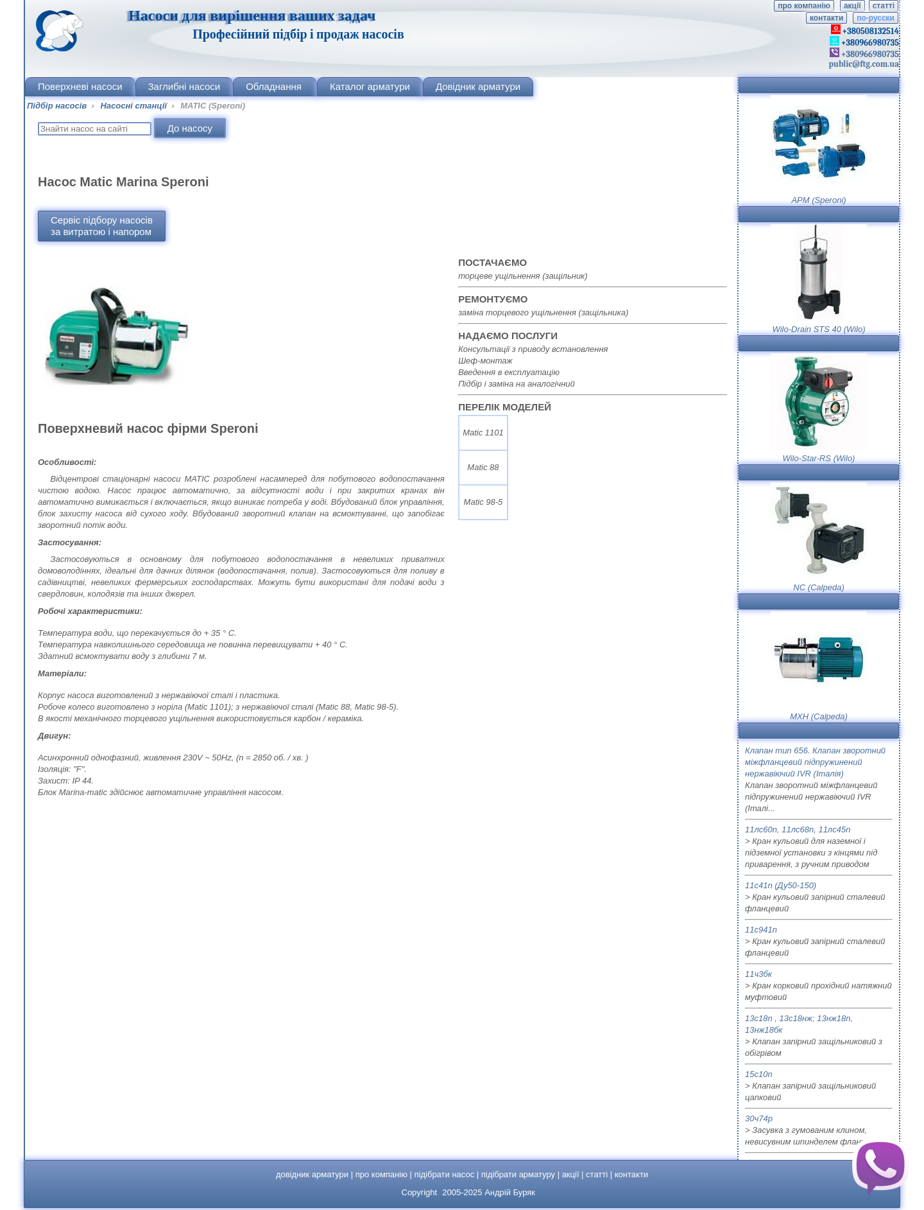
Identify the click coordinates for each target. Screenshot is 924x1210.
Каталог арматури (370, 86)
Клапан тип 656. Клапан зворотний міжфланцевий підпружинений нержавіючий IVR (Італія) (815, 762)
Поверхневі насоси (80, 86)
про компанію (804, 5)
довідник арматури (312, 1174)
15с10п (759, 1074)
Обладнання (275, 86)
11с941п (761, 929)
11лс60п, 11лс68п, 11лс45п (797, 829)
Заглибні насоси (184, 86)
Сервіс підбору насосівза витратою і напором (102, 226)
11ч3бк (758, 974)
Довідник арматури (478, 86)
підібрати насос (445, 1174)
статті (883, 5)
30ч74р (759, 1118)
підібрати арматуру (518, 1174)
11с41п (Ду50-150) (780, 885)
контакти (826, 17)
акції (852, 5)
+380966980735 (869, 54)
